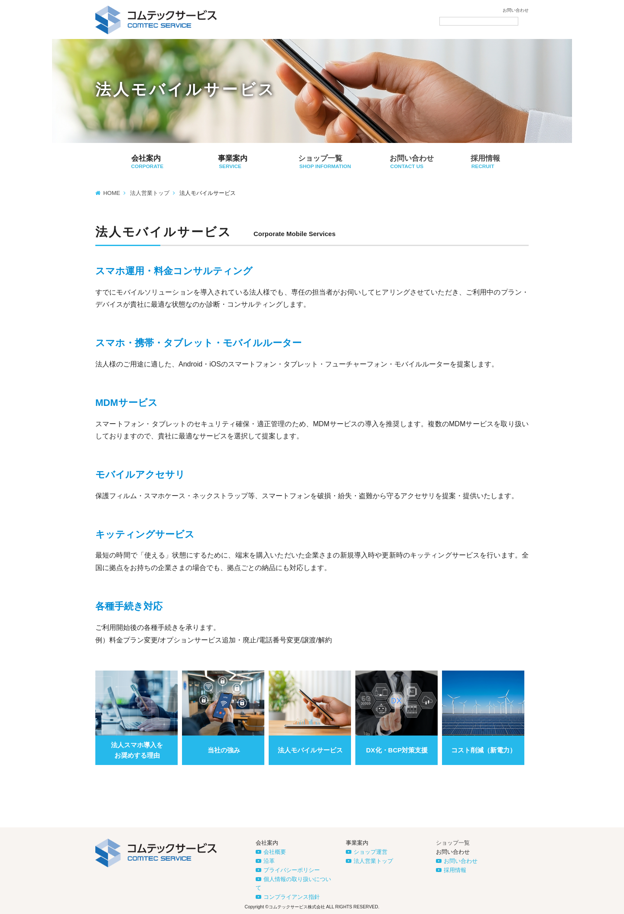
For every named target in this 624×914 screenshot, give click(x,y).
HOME (111, 193)
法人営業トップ (149, 193)
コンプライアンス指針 (291, 897)
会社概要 (274, 852)
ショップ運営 (370, 852)
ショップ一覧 (453, 842)
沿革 (269, 861)
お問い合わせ (516, 10)
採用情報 (455, 870)
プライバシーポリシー (291, 870)
